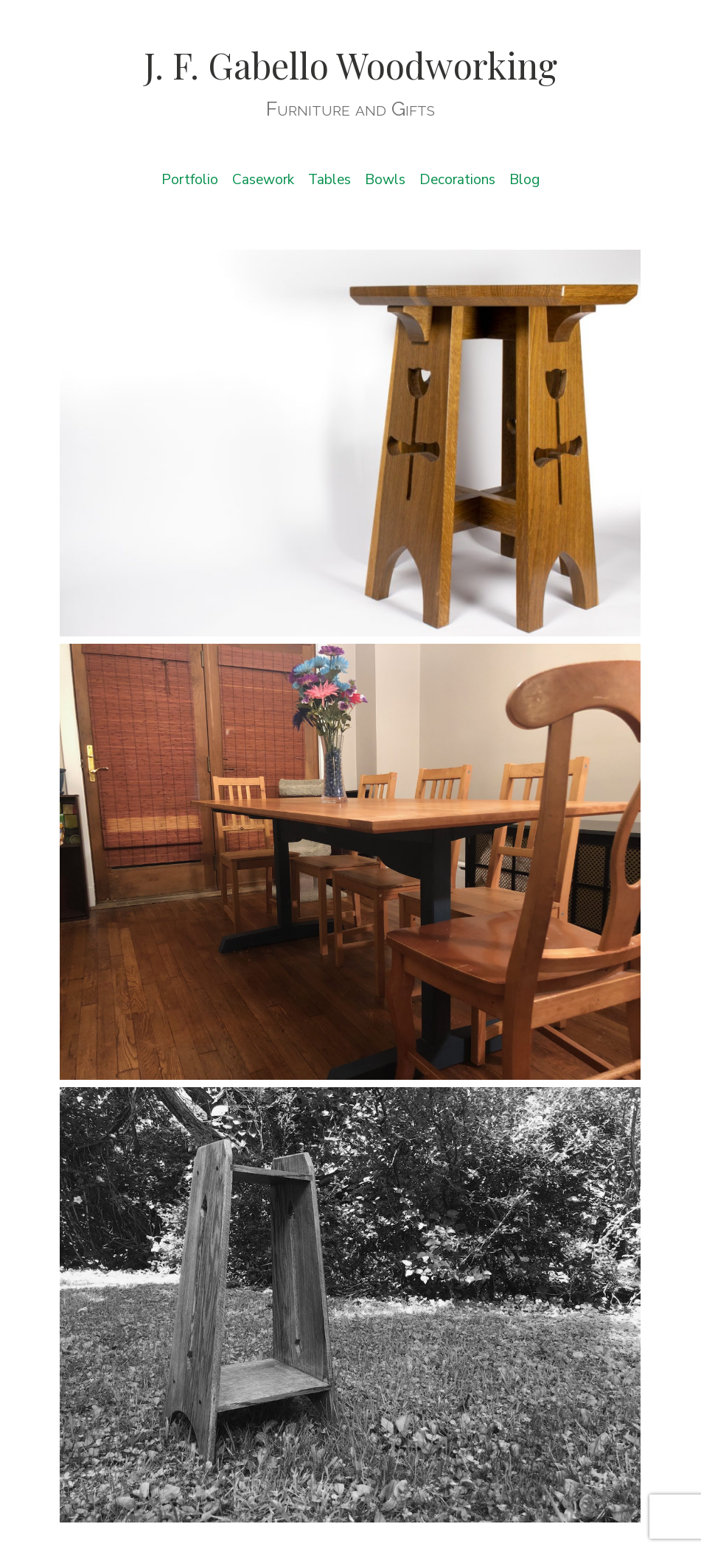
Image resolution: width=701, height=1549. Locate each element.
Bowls (385, 179)
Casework (263, 179)
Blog (524, 179)
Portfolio (189, 179)
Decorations (457, 179)
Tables (329, 179)
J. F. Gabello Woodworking (350, 64)
